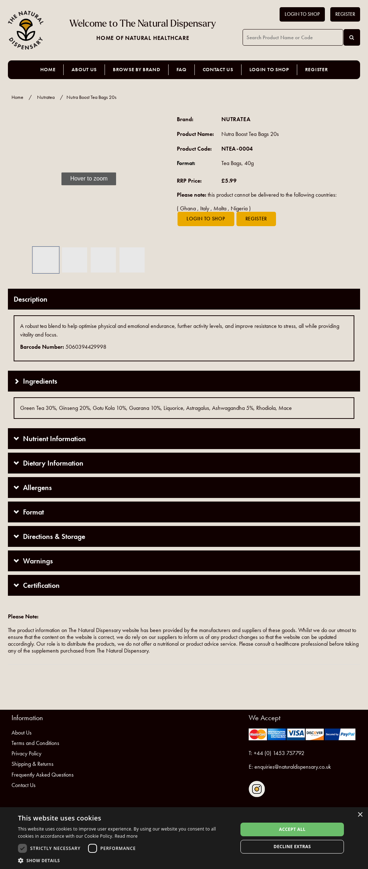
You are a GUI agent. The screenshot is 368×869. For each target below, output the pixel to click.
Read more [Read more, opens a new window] (126, 836)
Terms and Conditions (35, 743)
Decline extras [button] (292, 846)
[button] (19, 179)
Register (345, 14)
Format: (186, 163)
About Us (84, 70)
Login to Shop (302, 14)
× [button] (360, 815)
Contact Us (218, 70)
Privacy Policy (26, 753)
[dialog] (184, 838)
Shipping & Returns (33, 763)
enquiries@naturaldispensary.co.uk (292, 766)
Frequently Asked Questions (43, 774)
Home (48, 70)
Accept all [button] (292, 829)
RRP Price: (189, 180)
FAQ (181, 70)
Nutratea (46, 97)
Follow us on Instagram (257, 789)
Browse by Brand (136, 70)
